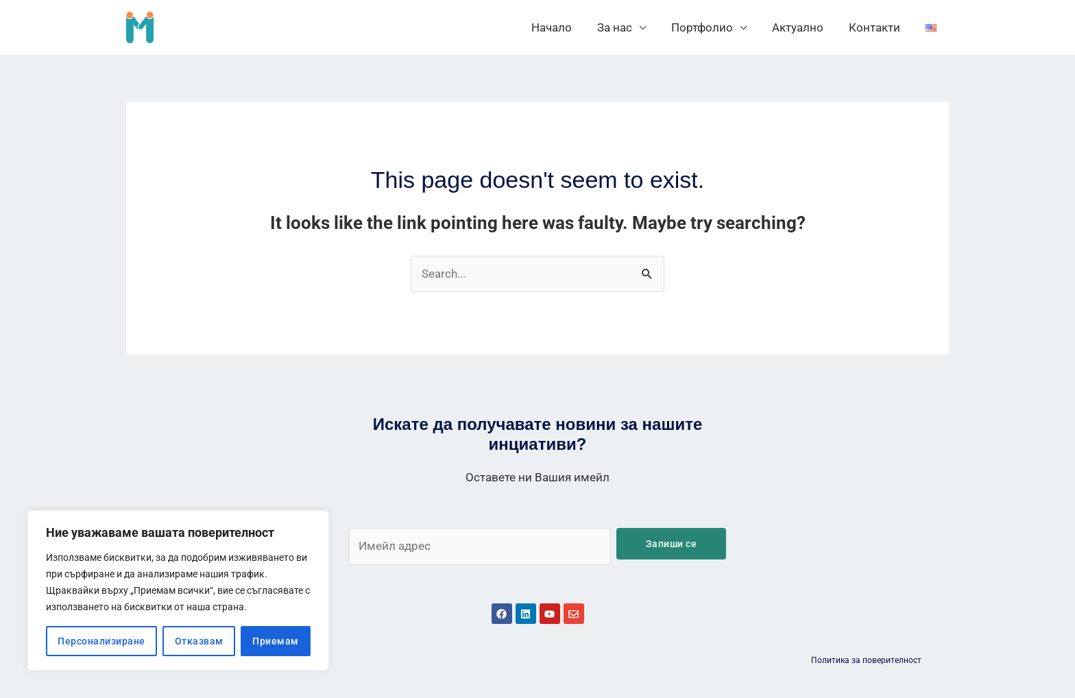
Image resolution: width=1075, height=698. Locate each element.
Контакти (877, 27)
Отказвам (199, 641)
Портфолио (709, 27)
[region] (178, 590)
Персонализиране (101, 641)
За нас (623, 27)
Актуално (802, 27)
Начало (562, 27)
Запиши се (671, 543)
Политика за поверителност (866, 660)
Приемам (275, 641)
